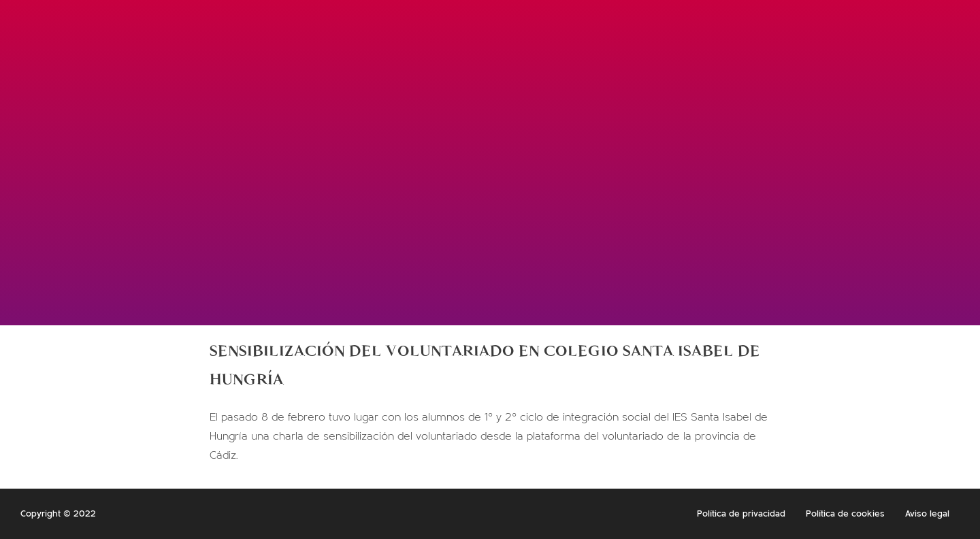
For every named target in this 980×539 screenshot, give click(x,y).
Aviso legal (927, 514)
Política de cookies (845, 514)
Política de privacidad (741, 514)
